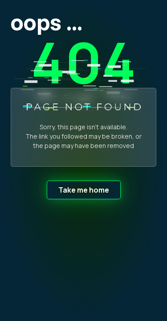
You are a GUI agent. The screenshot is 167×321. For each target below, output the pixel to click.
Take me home (83, 190)
